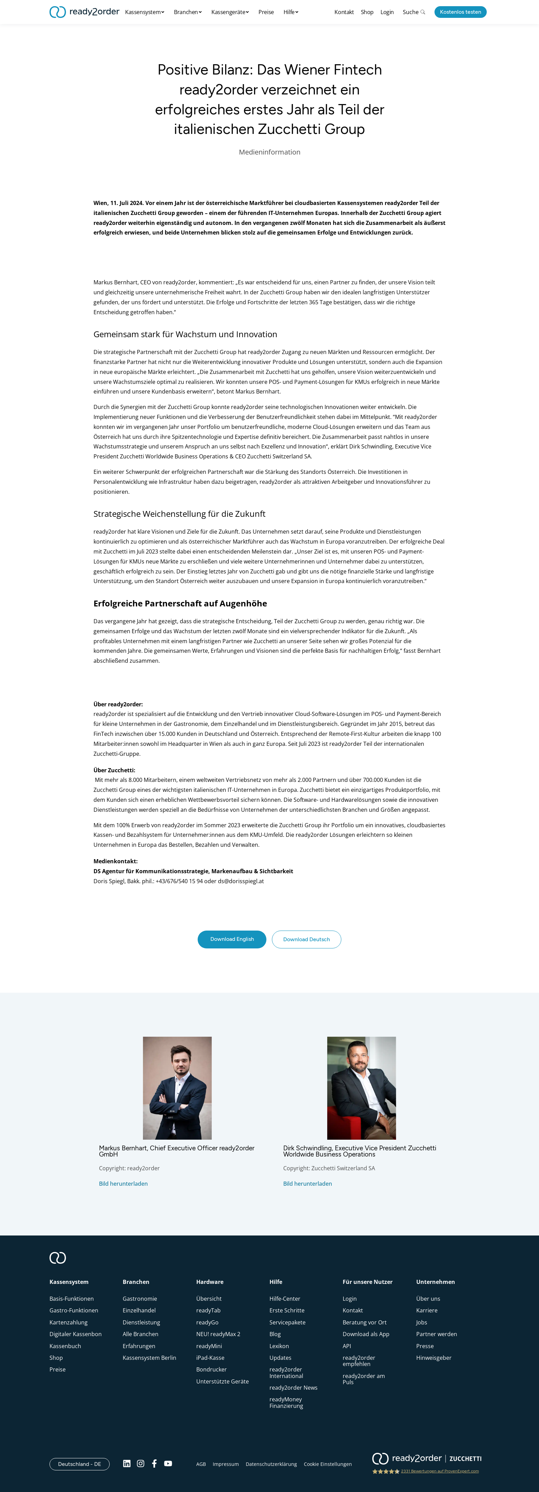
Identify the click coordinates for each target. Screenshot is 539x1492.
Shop (367, 12)
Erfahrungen (139, 1346)
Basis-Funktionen (72, 1298)
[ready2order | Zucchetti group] (426, 1459)
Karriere (427, 1310)
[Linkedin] (127, 1464)
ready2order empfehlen (359, 1361)
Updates (281, 1358)
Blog (275, 1334)
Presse (425, 1346)
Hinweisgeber (434, 1358)
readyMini (209, 1346)
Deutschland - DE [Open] (84, 1463)
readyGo (207, 1322)
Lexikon (279, 1346)
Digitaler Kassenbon (76, 1334)
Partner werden (436, 1334)
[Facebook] (154, 1464)
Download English (232, 939)
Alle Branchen (140, 1334)
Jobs (421, 1322)
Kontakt (344, 12)
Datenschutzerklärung (271, 1464)
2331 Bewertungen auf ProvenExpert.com (440, 1471)
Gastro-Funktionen (74, 1310)
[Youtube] (168, 1464)
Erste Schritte (287, 1310)
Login (387, 12)
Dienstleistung (141, 1322)
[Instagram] (140, 1464)
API (347, 1346)
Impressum (226, 1464)
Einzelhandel (139, 1310)
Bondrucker (211, 1369)
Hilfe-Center (285, 1298)
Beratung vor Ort (365, 1322)
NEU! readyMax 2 (218, 1334)
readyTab (208, 1310)
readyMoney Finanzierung (286, 1402)
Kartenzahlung (69, 1322)
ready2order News (294, 1387)
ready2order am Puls (364, 1379)
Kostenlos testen (460, 12)
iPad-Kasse (210, 1358)
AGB (201, 1464)
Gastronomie (140, 1298)
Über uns (428, 1298)
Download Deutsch (306, 939)
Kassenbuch (65, 1346)
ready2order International (286, 1372)
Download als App (366, 1334)
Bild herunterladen (123, 1183)
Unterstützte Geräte (222, 1381)
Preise (266, 12)
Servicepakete (288, 1322)
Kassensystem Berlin (149, 1358)
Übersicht (209, 1298)
